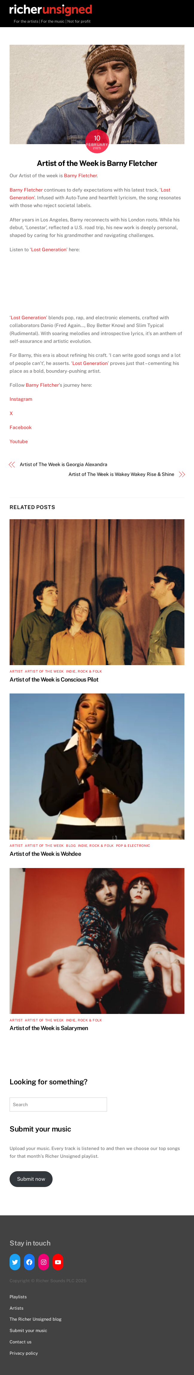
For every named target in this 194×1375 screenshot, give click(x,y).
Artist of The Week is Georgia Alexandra (63, 464)
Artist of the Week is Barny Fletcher (97, 163)
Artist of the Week (44, 671)
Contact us (20, 1341)
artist (16, 671)
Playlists (18, 1296)
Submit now (31, 1179)
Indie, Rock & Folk (84, 671)
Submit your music (28, 1330)
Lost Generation (48, 249)
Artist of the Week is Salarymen (49, 1028)
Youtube (19, 441)
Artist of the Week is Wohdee (45, 853)
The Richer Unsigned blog (36, 1319)
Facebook (21, 427)
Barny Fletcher (80, 175)
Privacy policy (24, 1353)
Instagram (21, 399)
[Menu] (178, 11)
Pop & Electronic (133, 846)
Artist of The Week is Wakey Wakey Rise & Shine (121, 474)
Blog (71, 846)
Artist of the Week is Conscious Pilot (54, 679)
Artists (16, 1308)
